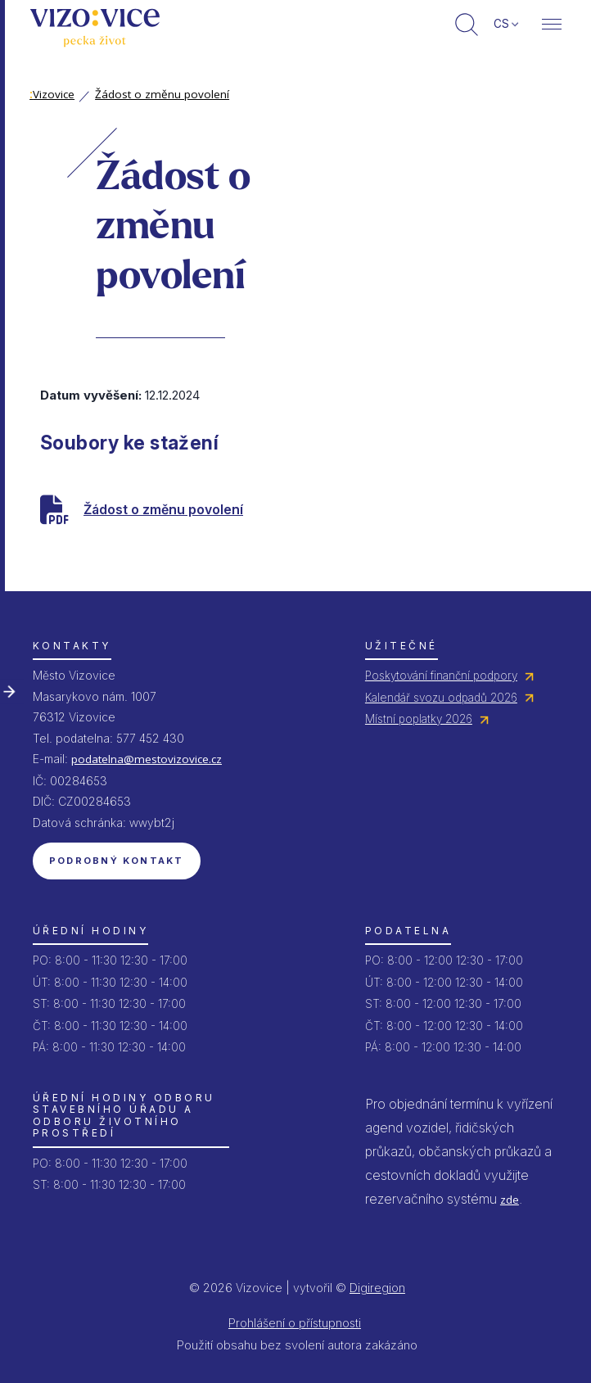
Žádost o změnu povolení (162, 94)
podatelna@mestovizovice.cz (146, 759)
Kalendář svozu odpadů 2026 (441, 697)
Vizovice (51, 94)
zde (509, 1199)
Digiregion (377, 1288)
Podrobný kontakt (116, 860)
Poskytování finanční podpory (441, 675)
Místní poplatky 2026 (418, 718)
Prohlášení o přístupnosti (294, 1323)
